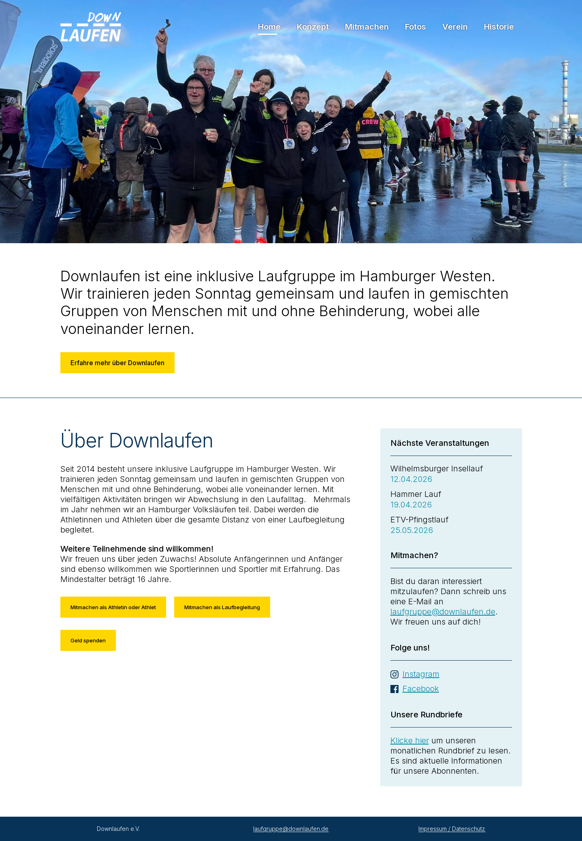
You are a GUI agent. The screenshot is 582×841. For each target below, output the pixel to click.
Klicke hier (409, 740)
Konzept (313, 27)
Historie (499, 27)
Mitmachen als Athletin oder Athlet (113, 607)
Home (269, 27)
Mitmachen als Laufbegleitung (222, 607)
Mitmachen (367, 27)
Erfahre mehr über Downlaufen (117, 363)
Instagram (421, 674)
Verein (455, 27)
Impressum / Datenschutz (451, 828)
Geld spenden (88, 640)
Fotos (415, 27)
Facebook (421, 688)
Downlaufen (90, 27)
